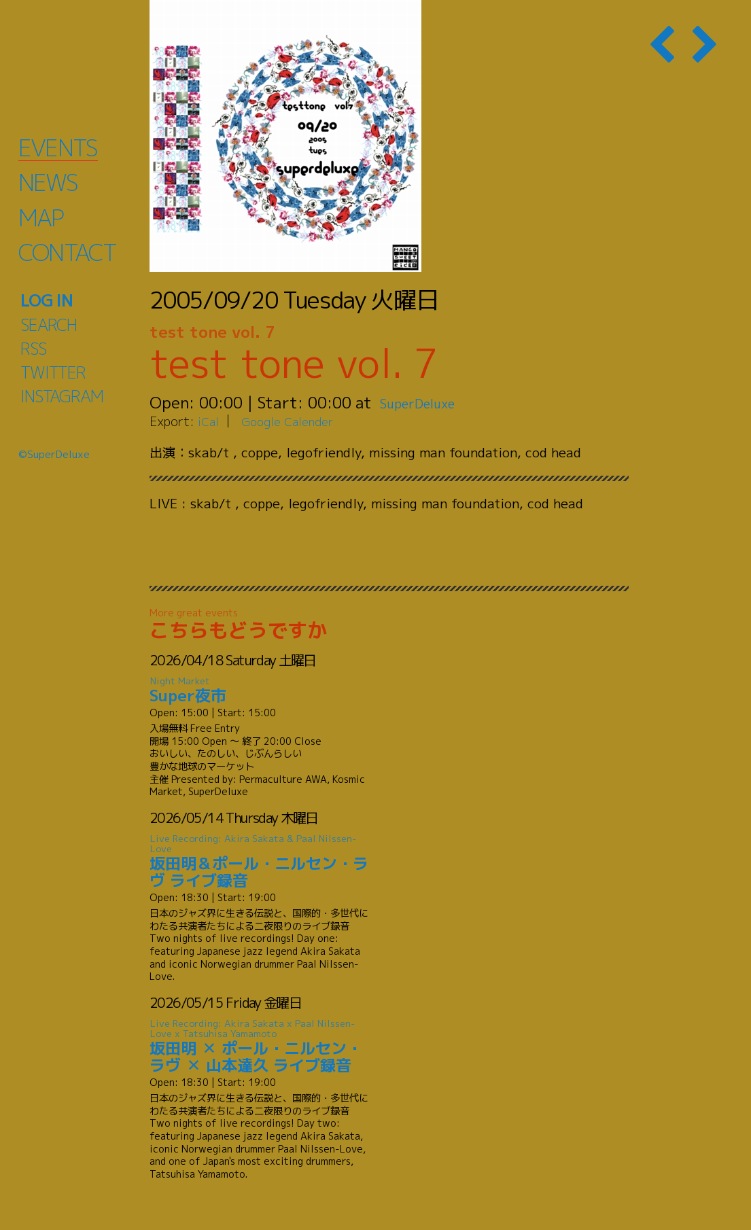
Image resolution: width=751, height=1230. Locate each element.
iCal (209, 421)
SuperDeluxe (426, 402)
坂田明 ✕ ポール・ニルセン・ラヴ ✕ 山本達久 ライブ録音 (262, 1046)
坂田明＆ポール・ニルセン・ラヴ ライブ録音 (262, 862)
